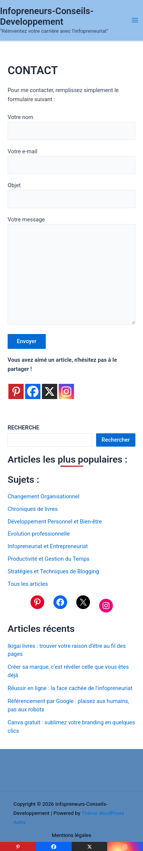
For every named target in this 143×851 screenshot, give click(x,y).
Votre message (71, 272)
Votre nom (71, 127)
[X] (49, 387)
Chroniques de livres (33, 509)
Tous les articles (28, 584)
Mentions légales (72, 835)
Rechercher (115, 439)
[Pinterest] (16, 387)
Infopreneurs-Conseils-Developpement (46, 16)
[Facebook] (32, 387)
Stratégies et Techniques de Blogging (53, 571)
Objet (71, 195)
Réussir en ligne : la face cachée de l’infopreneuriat (70, 688)
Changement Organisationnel (43, 496)
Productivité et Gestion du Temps (49, 558)
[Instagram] (66, 387)
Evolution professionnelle (39, 533)
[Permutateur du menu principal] (135, 20)
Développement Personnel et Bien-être (55, 521)
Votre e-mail (71, 161)
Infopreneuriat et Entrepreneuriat (48, 546)
